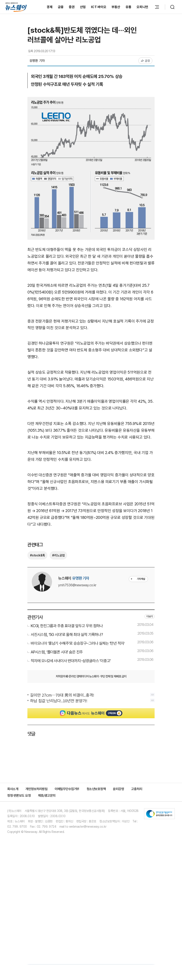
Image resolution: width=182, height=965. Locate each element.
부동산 (116, 7)
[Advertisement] (91, 360)
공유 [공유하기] (145, 60)
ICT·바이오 (98, 7)
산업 (83, 7)
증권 (72, 7)
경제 (50, 7)
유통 (129, 7)
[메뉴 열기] (157, 7)
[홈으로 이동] (16, 7)
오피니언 (142, 7)
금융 (61, 7)
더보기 (149, 703)
